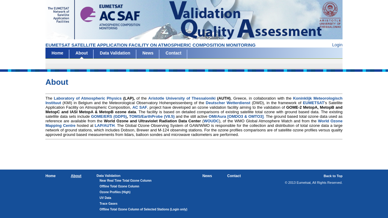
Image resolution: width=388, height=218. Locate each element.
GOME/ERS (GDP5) (109, 116)
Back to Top (333, 176)
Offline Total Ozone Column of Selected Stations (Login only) (143, 209)
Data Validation (115, 53)
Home (57, 53)
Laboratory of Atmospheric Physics (88, 98)
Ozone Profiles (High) (115, 192)
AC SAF (139, 107)
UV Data (105, 198)
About (81, 53)
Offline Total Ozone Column (119, 186)
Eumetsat (194, 19)
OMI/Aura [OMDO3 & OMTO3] (236, 116)
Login (337, 44)
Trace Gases (109, 203)
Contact (173, 53)
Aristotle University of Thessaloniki (182, 98)
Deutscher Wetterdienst (228, 103)
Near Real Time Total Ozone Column (126, 180)
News (148, 53)
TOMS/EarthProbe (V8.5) (152, 116)
